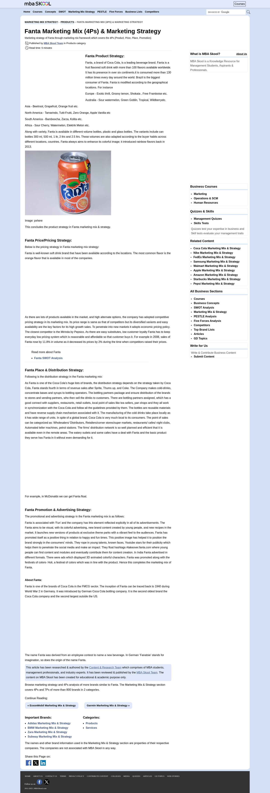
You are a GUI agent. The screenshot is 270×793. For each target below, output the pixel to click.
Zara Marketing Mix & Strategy (47, 732)
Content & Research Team (105, 667)
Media (126, 776)
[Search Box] (226, 12)
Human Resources (206, 202)
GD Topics (200, 338)
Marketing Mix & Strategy (210, 311)
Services (91, 727)
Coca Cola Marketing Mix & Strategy (217, 248)
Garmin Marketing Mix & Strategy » (108, 705)
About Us (241, 54)
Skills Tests (201, 223)
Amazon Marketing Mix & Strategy (215, 274)
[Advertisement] (54, 77)
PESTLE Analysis (205, 316)
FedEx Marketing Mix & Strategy (214, 257)
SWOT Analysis (204, 307)
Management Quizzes (208, 218)
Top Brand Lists (204, 329)
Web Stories (173, 776)
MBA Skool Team (53, 43)
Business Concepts (206, 303)
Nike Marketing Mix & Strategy (213, 252)
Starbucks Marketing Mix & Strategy (216, 279)
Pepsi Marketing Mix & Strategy (213, 283)
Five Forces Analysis (207, 320)
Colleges (116, 776)
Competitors (202, 325)
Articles (199, 333)
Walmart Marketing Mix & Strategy (215, 265)
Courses (240, 3)
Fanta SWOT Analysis (48, 358)
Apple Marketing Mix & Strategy (214, 270)
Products (92, 723)
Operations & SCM (206, 198)
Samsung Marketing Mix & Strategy (216, 261)
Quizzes (136, 776)
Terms (63, 776)
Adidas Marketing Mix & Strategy (49, 723)
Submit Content (204, 356)
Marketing (200, 193)
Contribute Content (97, 776)
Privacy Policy (76, 776)
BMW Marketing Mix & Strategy (48, 727)
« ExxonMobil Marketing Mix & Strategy (52, 705)
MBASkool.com (40, 788)
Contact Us (51, 776)
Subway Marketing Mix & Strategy (50, 736)
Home (27, 776)
